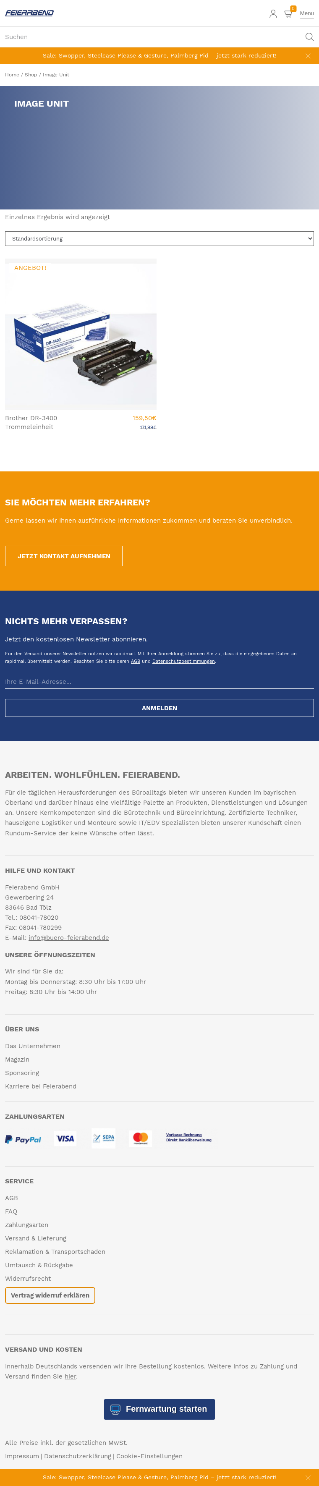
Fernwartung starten (165, 1408)
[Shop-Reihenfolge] (159, 238)
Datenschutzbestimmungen (183, 661)
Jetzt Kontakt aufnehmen (64, 556)
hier (70, 1376)
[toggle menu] (307, 13)
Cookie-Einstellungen (149, 1456)
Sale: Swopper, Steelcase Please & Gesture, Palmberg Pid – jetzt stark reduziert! (160, 55)
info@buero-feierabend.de (69, 938)
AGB (135, 661)
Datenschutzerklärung (77, 1456)
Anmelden (159, 708)
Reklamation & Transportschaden (55, 1252)
